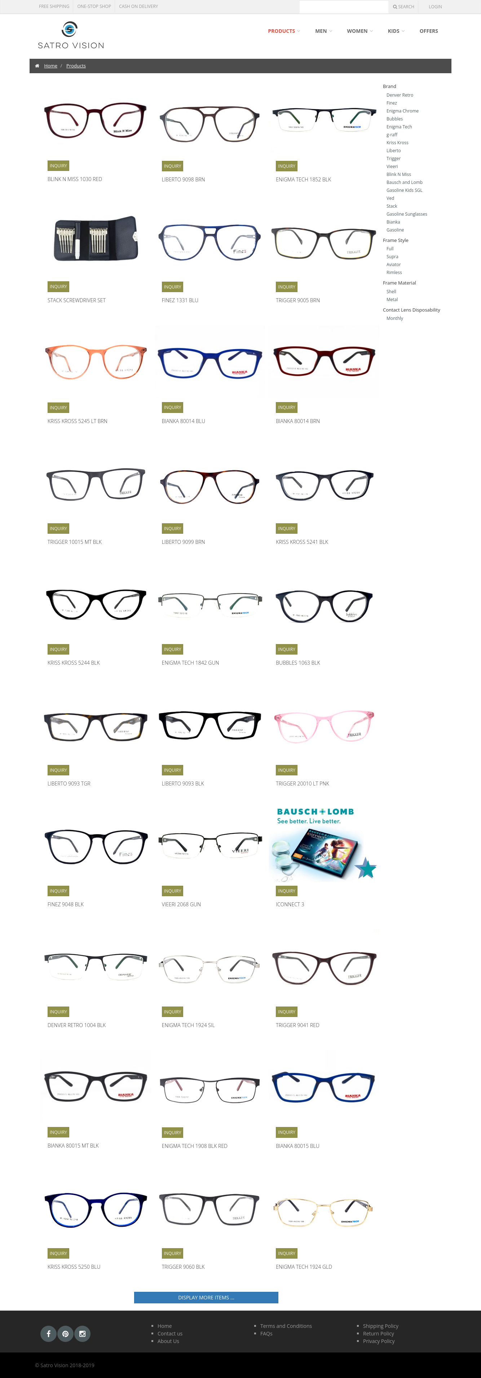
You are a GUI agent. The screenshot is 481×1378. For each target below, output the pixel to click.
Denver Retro (400, 95)
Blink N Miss (399, 174)
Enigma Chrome (403, 111)
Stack (392, 206)
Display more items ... (206, 1297)
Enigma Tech (399, 127)
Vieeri (392, 166)
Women (357, 30)
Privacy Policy (378, 1341)
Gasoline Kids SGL (405, 190)
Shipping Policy (380, 1325)
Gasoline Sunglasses (407, 214)
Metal (392, 299)
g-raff (392, 135)
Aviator (394, 264)
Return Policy (378, 1333)
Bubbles (395, 119)
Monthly (395, 318)
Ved (390, 198)
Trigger (394, 158)
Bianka (393, 222)
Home (50, 65)
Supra (392, 257)
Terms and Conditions (286, 1325)
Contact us (170, 1333)
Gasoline (395, 230)
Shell (391, 292)
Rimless (394, 272)
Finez (392, 103)
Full (390, 249)
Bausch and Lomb (405, 182)
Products (281, 30)
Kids (394, 30)
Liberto (394, 151)
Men (321, 30)
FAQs (266, 1333)
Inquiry (58, 166)
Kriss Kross (398, 143)
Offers (429, 30)
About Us (168, 1341)
